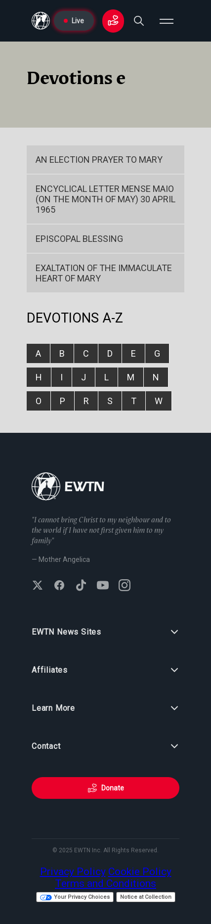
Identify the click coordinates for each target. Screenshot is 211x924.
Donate (105, 788)
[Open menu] (166, 21)
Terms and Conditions (105, 883)
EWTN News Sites (105, 632)
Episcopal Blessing (79, 238)
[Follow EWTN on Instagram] (124, 586)
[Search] (139, 21)
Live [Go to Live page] (74, 21)
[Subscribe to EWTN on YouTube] (103, 586)
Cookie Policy (139, 872)
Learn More (105, 708)
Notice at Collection (145, 897)
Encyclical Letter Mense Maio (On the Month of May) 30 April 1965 (105, 199)
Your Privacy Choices (75, 897)
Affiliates (105, 670)
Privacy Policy (73, 872)
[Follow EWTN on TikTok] (81, 586)
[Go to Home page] (41, 21)
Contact (105, 746)
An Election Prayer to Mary (99, 159)
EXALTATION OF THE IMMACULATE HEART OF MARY (104, 273)
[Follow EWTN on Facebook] (59, 586)
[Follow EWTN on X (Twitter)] (37, 586)
